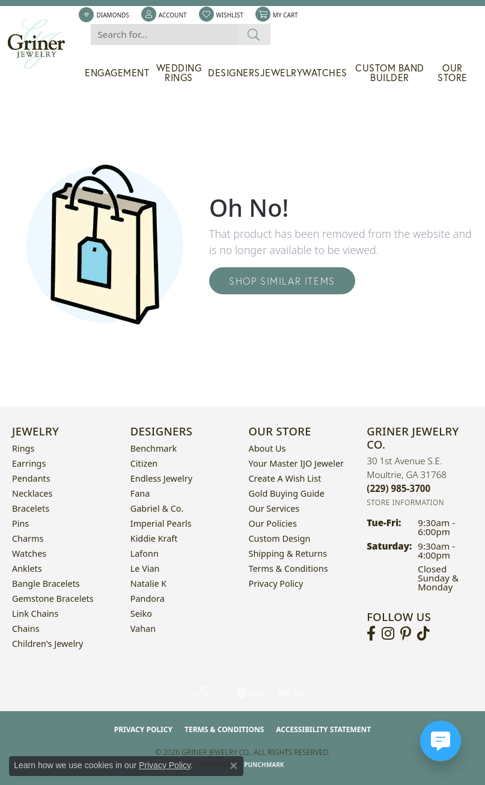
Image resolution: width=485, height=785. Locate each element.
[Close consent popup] (233, 765)
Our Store (453, 72)
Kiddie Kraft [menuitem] (154, 538)
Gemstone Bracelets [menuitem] (53, 598)
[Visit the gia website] (251, 693)
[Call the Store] (398, 488)
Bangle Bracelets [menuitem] (46, 583)
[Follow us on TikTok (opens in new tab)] (423, 633)
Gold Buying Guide (287, 493)
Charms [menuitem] (27, 538)
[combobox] (164, 34)
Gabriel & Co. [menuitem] (157, 508)
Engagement (117, 72)
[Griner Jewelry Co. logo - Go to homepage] (42, 44)
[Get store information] (405, 502)
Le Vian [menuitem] (145, 568)
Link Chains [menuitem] (35, 613)
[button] (164, 15)
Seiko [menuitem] (141, 613)
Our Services (274, 508)
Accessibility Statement (323, 729)
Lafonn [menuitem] (144, 553)
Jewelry (281, 72)
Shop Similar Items (282, 280)
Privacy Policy (276, 583)
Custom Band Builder (389, 72)
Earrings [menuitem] (29, 463)
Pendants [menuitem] (31, 478)
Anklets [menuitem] (27, 568)
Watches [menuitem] (29, 553)
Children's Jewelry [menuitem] (47, 643)
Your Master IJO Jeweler (296, 463)
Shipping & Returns (288, 553)
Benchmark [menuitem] (153, 448)
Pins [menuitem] (20, 523)
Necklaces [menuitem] (32, 493)
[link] (104, 15)
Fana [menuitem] (140, 493)
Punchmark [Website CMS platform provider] (264, 764)
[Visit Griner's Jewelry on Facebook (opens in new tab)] (371, 633)
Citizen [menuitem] (144, 463)
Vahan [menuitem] (143, 628)
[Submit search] (254, 34)
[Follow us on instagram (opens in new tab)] (388, 633)
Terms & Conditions (288, 568)
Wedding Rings (179, 72)
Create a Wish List (285, 478)
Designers (234, 72)
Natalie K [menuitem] (148, 583)
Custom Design (280, 538)
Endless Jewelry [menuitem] (161, 478)
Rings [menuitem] (23, 448)
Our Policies (273, 523)
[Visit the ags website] (202, 693)
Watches (324, 72)
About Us (267, 448)
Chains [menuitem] (26, 628)
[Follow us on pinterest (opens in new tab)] (405, 633)
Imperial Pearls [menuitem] (161, 523)
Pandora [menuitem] (147, 598)
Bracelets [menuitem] (30, 508)
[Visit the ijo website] (291, 693)
